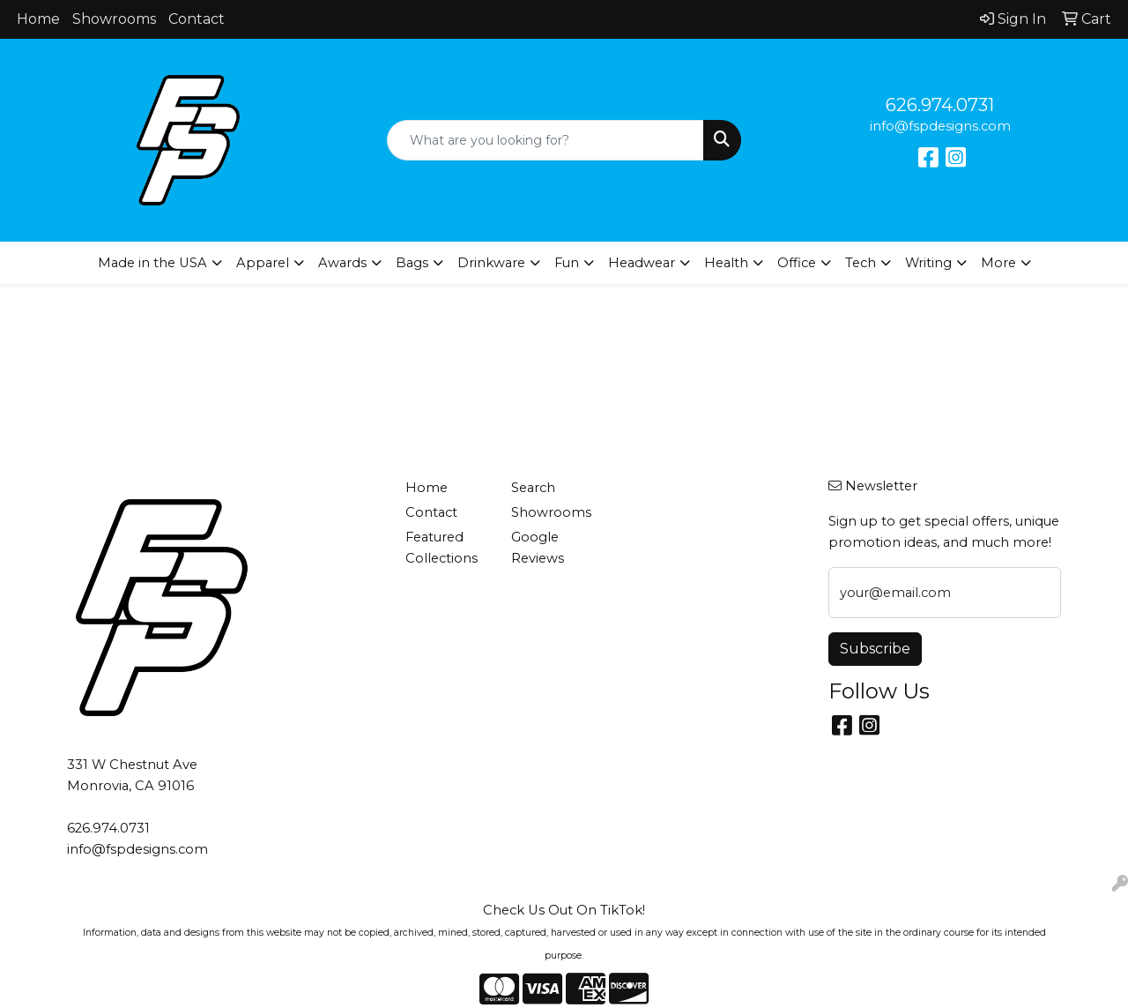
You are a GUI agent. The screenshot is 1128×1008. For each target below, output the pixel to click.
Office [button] (796, 263)
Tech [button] (860, 263)
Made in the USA (152, 263)
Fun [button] (566, 263)
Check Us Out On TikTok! (564, 910)
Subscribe (875, 648)
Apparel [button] (262, 263)
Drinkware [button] (491, 263)
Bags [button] (412, 263)
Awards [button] (342, 263)
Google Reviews (537, 547)
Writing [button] (928, 263)
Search (533, 488)
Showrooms (114, 19)
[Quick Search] (546, 140)
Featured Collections (441, 547)
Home (38, 19)
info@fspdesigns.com (940, 126)
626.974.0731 (940, 105)
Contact (196, 19)
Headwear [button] (641, 263)
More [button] (998, 263)
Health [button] (726, 263)
